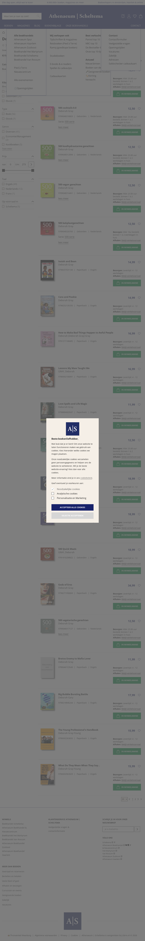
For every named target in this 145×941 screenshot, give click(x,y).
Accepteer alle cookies (72, 507)
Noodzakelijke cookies (68, 489)
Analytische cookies (67, 493)
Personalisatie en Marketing (71, 498)
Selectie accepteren (72, 515)
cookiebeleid (86, 478)
